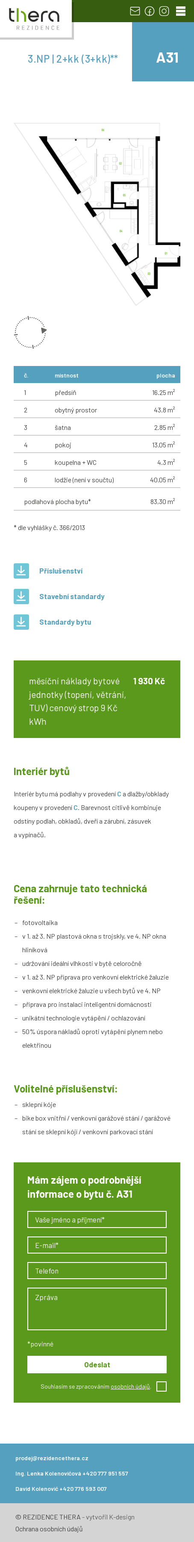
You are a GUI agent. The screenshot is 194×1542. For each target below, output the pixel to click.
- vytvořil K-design (108, 1517)
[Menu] (180, 11)
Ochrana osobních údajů (49, 1529)
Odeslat (97, 1364)
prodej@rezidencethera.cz (51, 1457)
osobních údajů (130, 1386)
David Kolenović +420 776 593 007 (61, 1488)
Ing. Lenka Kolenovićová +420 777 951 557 (71, 1473)
